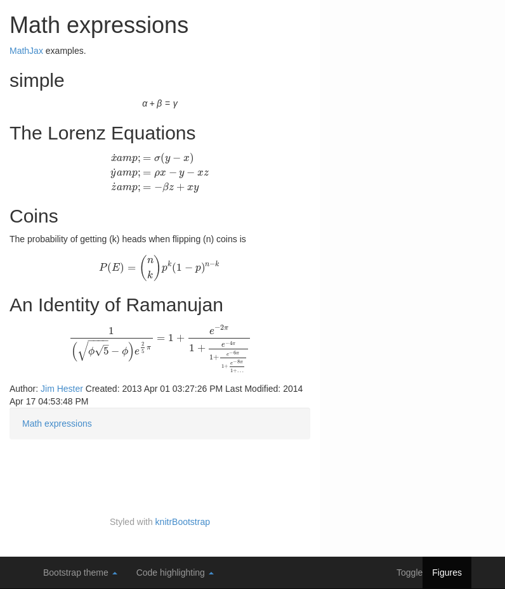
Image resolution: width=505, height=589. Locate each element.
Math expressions (57, 423)
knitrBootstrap (182, 522)
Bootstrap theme (80, 572)
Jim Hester (62, 389)
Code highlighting (175, 572)
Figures (447, 572)
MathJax (26, 51)
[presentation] (159, 172)
